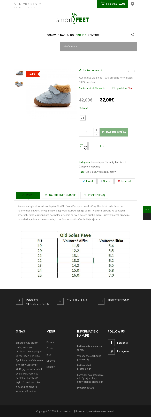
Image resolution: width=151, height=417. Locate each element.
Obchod (51, 360)
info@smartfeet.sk (118, 299)
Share (105, 181)
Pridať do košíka (114, 132)
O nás (50, 348)
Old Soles (91, 172)
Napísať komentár (93, 70)
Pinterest (124, 181)
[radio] (82, 118)
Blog (49, 354)
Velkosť (83, 108)
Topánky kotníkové (65, 58)
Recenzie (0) (102, 195)
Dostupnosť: (85, 88)
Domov (26, 58)
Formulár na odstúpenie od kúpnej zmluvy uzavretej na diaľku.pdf (90, 378)
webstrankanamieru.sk (102, 411)
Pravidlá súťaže (85, 388)
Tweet (88, 181)
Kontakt (51, 366)
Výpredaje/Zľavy (106, 172)
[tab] (28, 195)
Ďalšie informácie (64, 195)
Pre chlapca (42, 58)
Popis (29, 195)
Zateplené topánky (89, 166)
